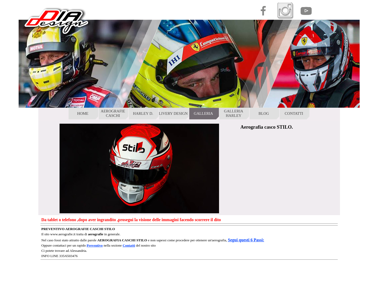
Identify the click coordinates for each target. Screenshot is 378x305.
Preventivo (95, 245)
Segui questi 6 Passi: (246, 240)
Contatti (129, 245)
